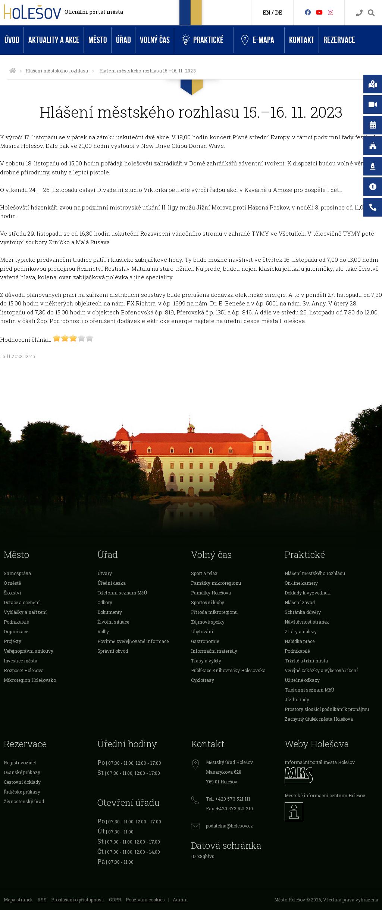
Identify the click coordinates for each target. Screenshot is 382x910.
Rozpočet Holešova (24, 670)
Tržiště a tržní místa (306, 661)
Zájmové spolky (208, 622)
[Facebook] (308, 12)
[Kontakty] (359, 13)
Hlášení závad (300, 602)
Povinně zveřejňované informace (133, 641)
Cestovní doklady (22, 782)
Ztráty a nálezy (301, 631)
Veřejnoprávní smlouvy (28, 651)
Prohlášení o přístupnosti (77, 900)
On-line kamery (301, 583)
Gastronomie (205, 641)
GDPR (115, 900)
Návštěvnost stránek (307, 622)
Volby (103, 631)
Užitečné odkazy (302, 680)
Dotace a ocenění (22, 602)
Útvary (104, 573)
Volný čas (155, 40)
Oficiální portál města (94, 11)
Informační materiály (214, 651)
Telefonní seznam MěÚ (122, 593)
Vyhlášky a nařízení (25, 612)
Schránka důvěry (303, 612)
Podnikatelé (16, 622)
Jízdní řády (297, 699)
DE (278, 12)
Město (97, 40)
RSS (42, 900)
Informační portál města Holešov (320, 762)
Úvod (11, 40)
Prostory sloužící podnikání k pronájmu (327, 709)
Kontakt (301, 40)
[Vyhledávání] (371, 13)
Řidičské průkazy (22, 792)
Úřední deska (111, 583)
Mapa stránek (18, 900)
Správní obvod (112, 651)
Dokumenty (109, 612)
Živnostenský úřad (24, 801)
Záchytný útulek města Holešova (319, 719)
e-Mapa (257, 40)
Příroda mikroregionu (214, 612)
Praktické (202, 40)
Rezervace (339, 40)
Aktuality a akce (53, 40)
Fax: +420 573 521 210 (229, 808)
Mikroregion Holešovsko (30, 680)
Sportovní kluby (207, 602)
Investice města (20, 661)
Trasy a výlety (206, 661)
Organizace (16, 631)
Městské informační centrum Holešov (325, 795)
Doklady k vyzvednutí (308, 593)
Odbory (104, 602)
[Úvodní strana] (12, 71)
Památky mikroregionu (216, 583)
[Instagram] (330, 12)
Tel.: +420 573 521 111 (228, 799)
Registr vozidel (20, 762)
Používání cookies (145, 900)
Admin (180, 900)
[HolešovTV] (319, 12)
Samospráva (17, 573)
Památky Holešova (211, 593)
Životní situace (113, 622)
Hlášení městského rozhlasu (56, 71)
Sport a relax (204, 573)
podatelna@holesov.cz (229, 826)
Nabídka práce (299, 641)
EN (266, 12)
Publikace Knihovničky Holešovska (228, 670)
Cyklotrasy (202, 680)
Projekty (12, 641)
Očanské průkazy (22, 772)
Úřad (123, 40)
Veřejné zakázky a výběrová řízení (321, 670)
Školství (12, 593)
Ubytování (202, 631)
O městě (12, 583)
